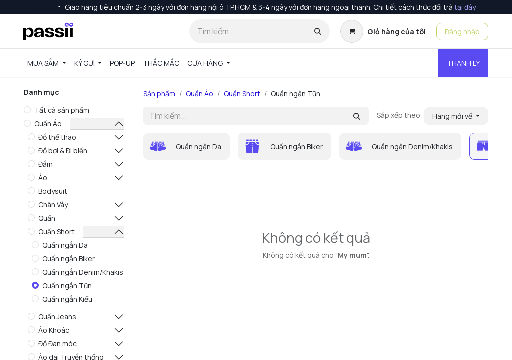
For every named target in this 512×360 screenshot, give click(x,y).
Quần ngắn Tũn (67, 285)
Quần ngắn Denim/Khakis (83, 272)
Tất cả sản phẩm (62, 110)
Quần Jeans (57, 317)
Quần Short (56, 231)
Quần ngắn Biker (68, 259)
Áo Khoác (54, 330)
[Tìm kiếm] (318, 32)
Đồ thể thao (57, 137)
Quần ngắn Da (65, 245)
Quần (47, 218)
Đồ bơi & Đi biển (63, 151)
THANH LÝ (463, 63)
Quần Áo (48, 123)
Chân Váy (53, 205)
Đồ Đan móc (57, 343)
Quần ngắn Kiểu (67, 299)
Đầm (45, 164)
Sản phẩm (160, 93)
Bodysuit (53, 191)
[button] (456, 116)
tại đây (465, 7)
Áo (43, 177)
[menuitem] (47, 63)
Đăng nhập (462, 31)
